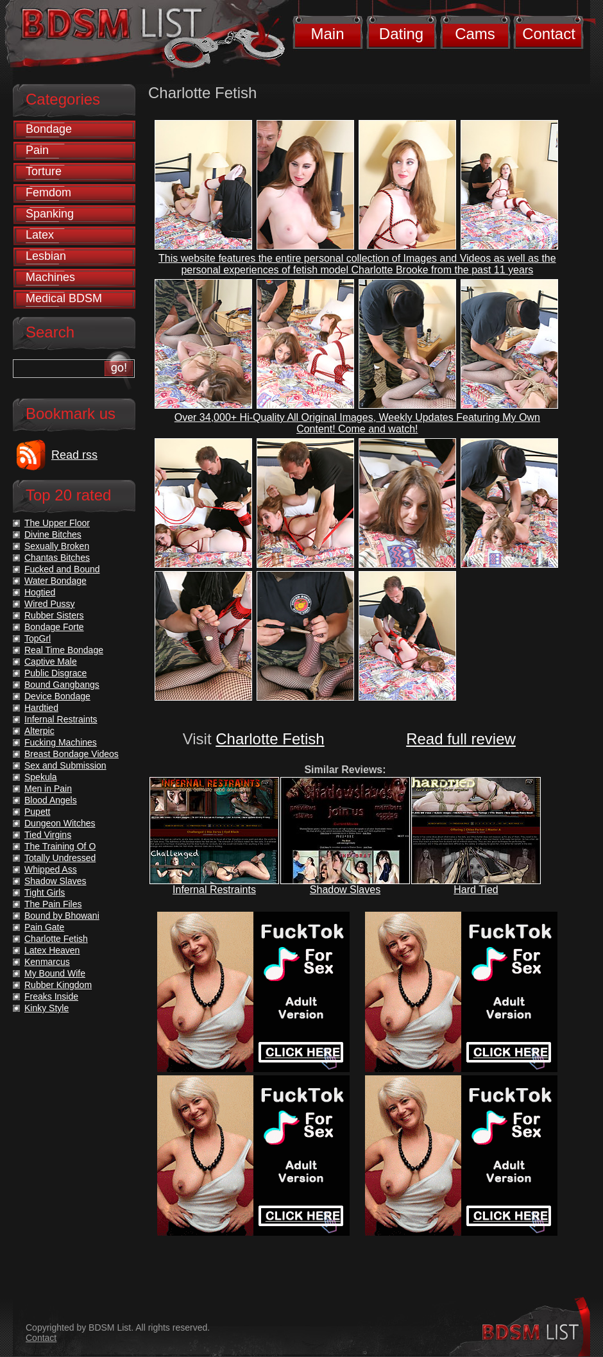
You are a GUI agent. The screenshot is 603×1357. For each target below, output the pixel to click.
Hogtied (39, 592)
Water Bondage (55, 581)
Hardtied (41, 708)
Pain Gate (44, 927)
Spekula (40, 777)
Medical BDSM (64, 298)
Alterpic (39, 731)
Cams (475, 33)
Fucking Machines (60, 742)
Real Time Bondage (63, 650)
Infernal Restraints (214, 889)
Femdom (48, 192)
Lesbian (46, 256)
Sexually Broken (56, 546)
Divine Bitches (52, 534)
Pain (37, 150)
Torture (44, 171)
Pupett (37, 812)
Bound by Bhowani (61, 915)
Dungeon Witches (60, 823)
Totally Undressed (60, 858)
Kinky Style (46, 1008)
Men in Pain (48, 788)
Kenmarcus (47, 962)
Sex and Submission (65, 765)
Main (327, 33)
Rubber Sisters (54, 615)
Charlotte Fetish (270, 738)
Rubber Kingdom (58, 985)
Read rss (74, 454)
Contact (548, 33)
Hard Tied (476, 889)
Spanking (50, 213)
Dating (401, 33)
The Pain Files (52, 904)
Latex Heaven (52, 950)
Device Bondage (57, 696)
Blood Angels (50, 800)
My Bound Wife (54, 973)
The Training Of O (60, 846)
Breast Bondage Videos (71, 754)
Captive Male (50, 661)
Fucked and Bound (62, 569)
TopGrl (37, 638)
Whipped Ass (50, 869)
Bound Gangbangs (61, 684)
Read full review (461, 738)
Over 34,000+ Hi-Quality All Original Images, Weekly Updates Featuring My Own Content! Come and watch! (357, 423)
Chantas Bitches (57, 557)
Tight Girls (44, 892)
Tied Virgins (47, 835)
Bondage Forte (54, 627)
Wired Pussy (49, 604)
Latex (40, 234)
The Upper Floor (57, 523)
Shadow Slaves (345, 889)
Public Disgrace (55, 673)
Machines (50, 277)
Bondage (49, 129)
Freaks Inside (51, 996)
